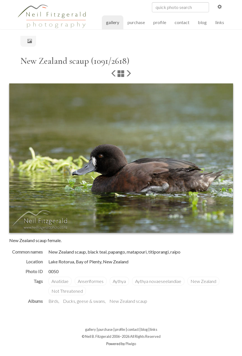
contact (182, 22)
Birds (53, 301)
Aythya (119, 281)
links (219, 22)
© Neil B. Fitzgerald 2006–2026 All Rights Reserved (121, 336)
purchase (136, 22)
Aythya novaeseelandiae (158, 281)
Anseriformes (91, 281)
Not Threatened (67, 291)
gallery (114, 22)
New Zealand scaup (128, 301)
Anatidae (60, 281)
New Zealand (203, 281)
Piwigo (131, 343)
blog (202, 22)
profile (159, 22)
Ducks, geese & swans (84, 301)
